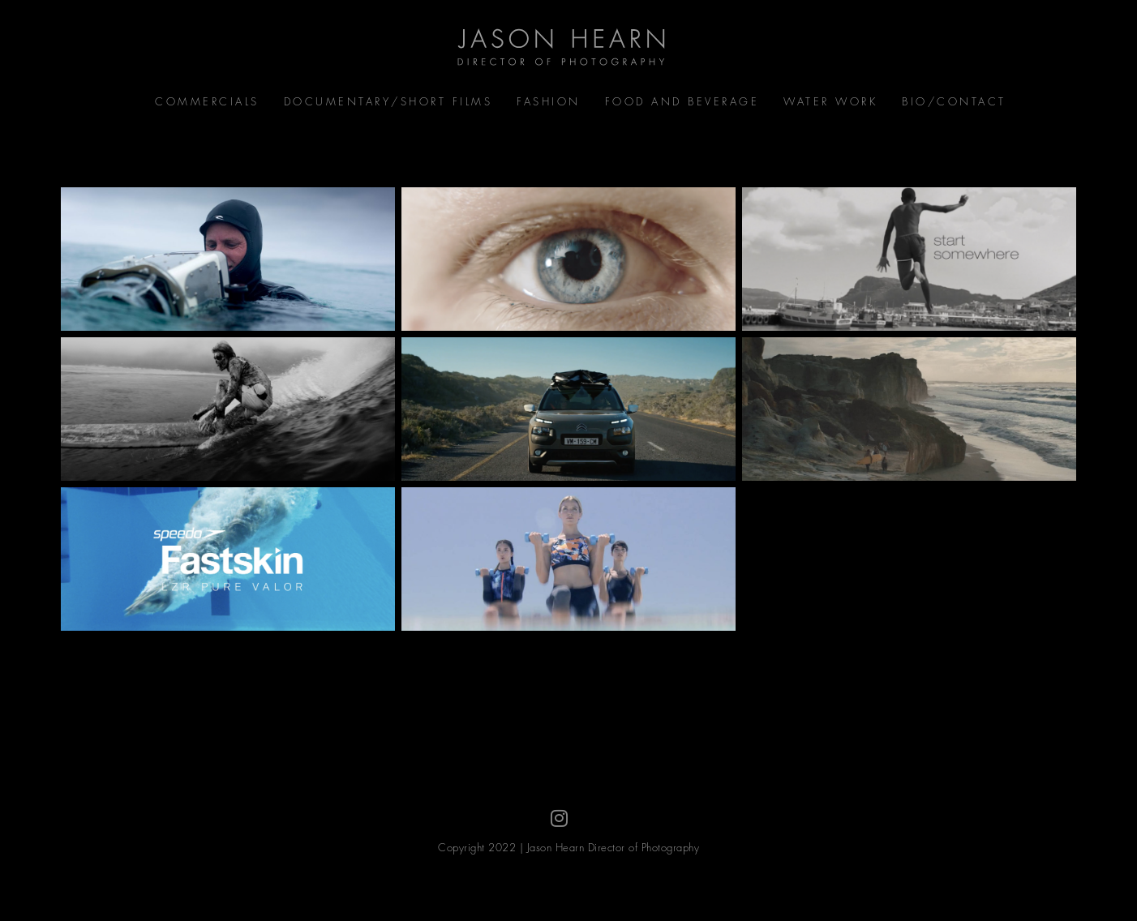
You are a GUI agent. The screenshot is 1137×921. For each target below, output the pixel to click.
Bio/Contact (954, 101)
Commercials (207, 101)
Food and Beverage (682, 101)
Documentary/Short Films (388, 101)
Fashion (549, 101)
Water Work (830, 101)
